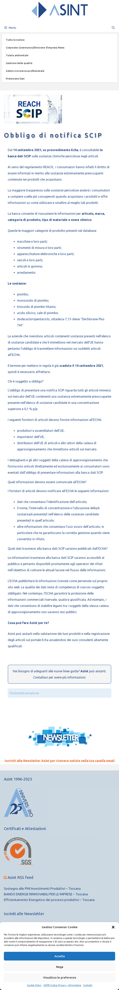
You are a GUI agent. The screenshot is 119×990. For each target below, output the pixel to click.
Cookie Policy (34, 985)
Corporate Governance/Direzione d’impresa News (35, 47)
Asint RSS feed (20, 877)
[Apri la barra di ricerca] (113, 27)
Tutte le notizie (15, 39)
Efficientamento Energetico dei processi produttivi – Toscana (49, 900)
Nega (59, 966)
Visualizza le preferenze (59, 977)
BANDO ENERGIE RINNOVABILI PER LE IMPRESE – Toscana (46, 894)
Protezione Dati (15, 78)
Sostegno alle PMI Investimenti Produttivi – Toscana (42, 888)
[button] (113, 927)
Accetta (59, 956)
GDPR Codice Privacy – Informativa (62, 985)
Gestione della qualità (19, 63)
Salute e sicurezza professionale (25, 70)
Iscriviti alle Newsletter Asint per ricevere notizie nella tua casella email (60, 760)
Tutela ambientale (17, 55)
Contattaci (40, 677)
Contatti (87, 985)
